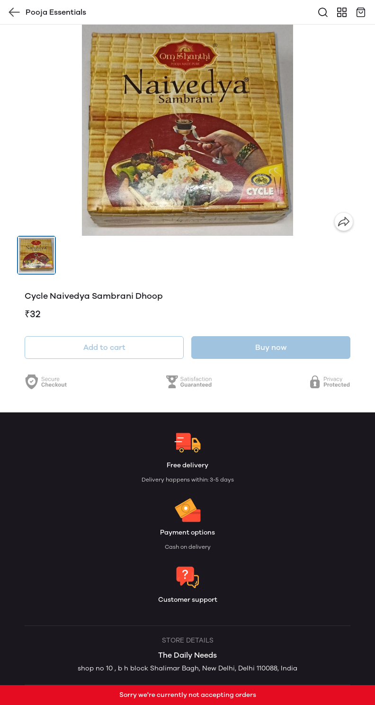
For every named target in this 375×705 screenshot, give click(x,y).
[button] (36, 255)
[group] (187, 130)
